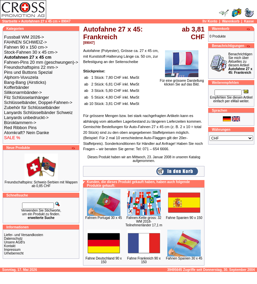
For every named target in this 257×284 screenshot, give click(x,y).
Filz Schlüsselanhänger (26, 97)
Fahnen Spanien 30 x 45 (184, 258)
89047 (66, 21)
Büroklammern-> (20, 122)
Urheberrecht (13, 253)
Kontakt (9, 246)
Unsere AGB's (14, 242)
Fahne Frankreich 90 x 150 (144, 260)
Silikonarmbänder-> (23, 92)
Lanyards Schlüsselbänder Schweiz (38, 112)
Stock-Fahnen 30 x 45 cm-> (31, 52)
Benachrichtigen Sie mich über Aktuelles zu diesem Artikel (240, 63)
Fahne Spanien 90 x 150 (184, 218)
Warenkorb (230, 21)
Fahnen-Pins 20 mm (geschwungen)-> (41, 62)
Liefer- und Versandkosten (23, 235)
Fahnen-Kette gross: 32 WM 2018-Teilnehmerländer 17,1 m (143, 221)
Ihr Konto (209, 21)
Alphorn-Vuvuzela (21, 77)
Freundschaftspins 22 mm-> (31, 67)
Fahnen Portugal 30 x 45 (103, 218)
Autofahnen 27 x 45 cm (39, 21)
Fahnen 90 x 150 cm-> (26, 47)
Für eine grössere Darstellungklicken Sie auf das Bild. (182, 81)
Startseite (10, 21)
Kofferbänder (16, 87)
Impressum (12, 249)
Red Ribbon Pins (20, 127)
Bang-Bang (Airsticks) (25, 82)
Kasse (249, 21)
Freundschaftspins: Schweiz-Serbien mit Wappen (41, 182)
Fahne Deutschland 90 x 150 (103, 260)
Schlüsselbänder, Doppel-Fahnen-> (38, 102)
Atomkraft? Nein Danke (26, 132)
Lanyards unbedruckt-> (26, 117)
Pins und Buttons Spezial (28, 72)
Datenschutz (13, 238)
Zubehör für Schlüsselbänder (32, 107)
